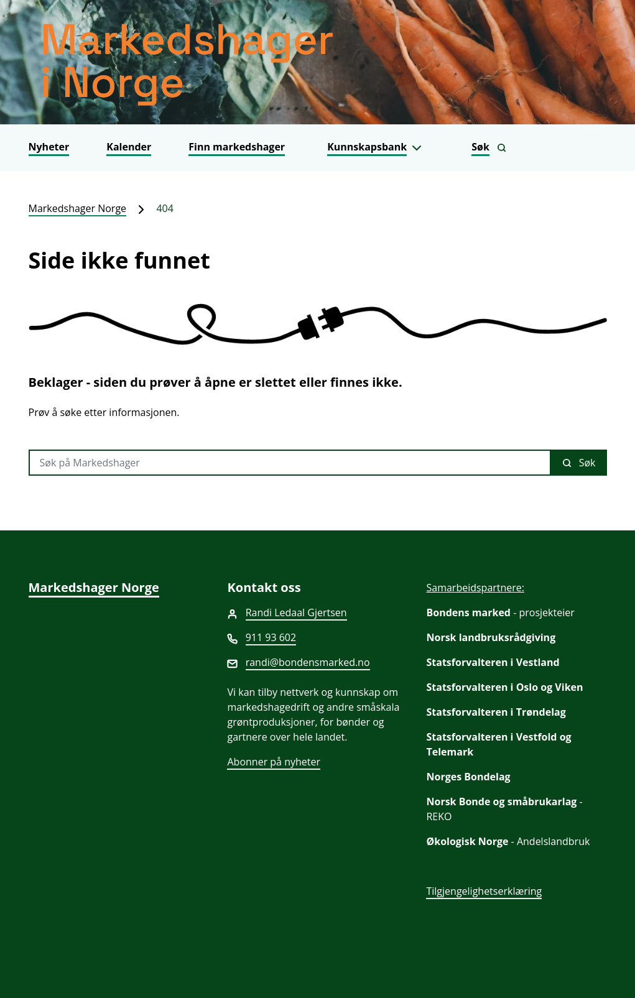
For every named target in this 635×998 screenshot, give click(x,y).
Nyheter (49, 147)
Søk (579, 462)
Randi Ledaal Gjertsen (296, 612)
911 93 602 (271, 637)
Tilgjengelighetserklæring (484, 891)
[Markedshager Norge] (318, 62)
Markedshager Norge (78, 208)
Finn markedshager (236, 147)
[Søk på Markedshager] (290, 463)
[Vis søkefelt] (488, 147)
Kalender (128, 147)
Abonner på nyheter (273, 762)
